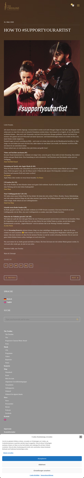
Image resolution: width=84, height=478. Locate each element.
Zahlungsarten (9, 388)
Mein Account (9, 378)
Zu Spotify (7, 175)
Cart (72, 4)
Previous (12, 278)
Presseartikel (9, 404)
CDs (6, 350)
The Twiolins (8, 331)
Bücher (7, 407)
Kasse (7, 375)
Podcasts (8, 410)
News (5, 397)
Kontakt (6, 416)
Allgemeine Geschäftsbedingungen (16, 382)
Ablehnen (41, 464)
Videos (7, 356)
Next (74, 278)
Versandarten (9, 385)
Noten (7, 363)
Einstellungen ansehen (42, 470)
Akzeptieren (42, 458)
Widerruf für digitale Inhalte (14, 394)
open (78, 5)
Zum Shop (7, 189)
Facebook (8, 413)
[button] (81, 437)
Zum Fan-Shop (9, 203)
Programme (8, 353)
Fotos (7, 344)
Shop (5, 369)
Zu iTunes (40, 178)
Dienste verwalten (8, 453)
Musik (6, 347)
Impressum (7, 429)
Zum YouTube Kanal (11, 162)
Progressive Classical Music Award (16, 341)
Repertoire (8, 359)
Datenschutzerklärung (47, 475)
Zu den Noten (8, 226)
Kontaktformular (9, 432)
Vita (6, 337)
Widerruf (8, 391)
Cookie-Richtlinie (35, 475)
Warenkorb (8, 372)
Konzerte (7, 366)
